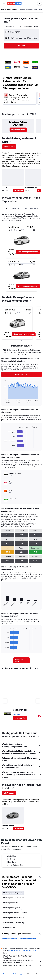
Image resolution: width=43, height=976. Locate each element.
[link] (18, 130)
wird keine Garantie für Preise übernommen (22, 950)
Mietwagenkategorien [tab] (11, 908)
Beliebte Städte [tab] (9, 928)
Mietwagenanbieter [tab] (10, 903)
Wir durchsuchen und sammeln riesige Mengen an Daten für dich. (22, 961)
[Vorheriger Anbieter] (5, 701)
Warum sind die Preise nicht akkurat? (22, 965)
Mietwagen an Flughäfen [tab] (12, 893)
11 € (6, 21)
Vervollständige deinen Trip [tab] (13, 923)
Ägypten (22, 974)
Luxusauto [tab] (34, 209)
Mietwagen (7, 974)
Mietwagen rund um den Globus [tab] (15, 918)
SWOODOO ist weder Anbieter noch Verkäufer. (22, 957)
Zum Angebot (18, 190)
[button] (3, 3)
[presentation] (10, 21)
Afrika (15, 974)
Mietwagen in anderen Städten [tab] (15, 913)
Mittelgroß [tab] (16, 209)
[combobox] (11, 27)
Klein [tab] (6, 209)
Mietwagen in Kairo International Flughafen (19, 938)
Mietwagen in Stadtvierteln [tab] (13, 898)
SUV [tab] (25, 209)
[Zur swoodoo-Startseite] (14, 3)
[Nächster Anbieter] (38, 701)
